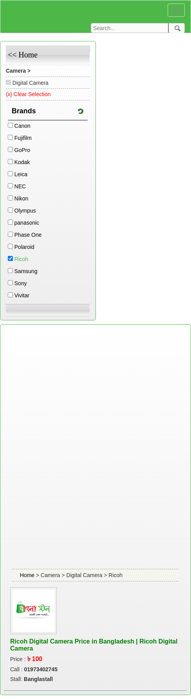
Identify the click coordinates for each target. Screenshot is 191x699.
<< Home (22, 54)
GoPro (22, 150)
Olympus (25, 210)
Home (28, 575)
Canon (22, 126)
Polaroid (24, 247)
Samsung (25, 271)
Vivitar (22, 295)
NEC (20, 186)
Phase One (28, 235)
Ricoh (21, 259)
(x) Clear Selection (28, 94)
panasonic (26, 223)
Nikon (21, 198)
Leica (20, 174)
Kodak (22, 162)
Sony (20, 283)
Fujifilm (23, 138)
